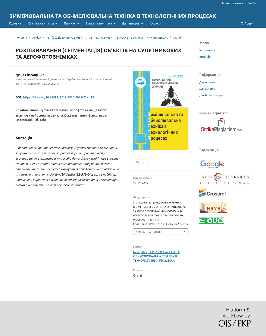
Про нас (70, 23)
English (204, 57)
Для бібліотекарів (211, 95)
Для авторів (131, 23)
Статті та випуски (41, 23)
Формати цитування (149, 232)
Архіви (36, 37)
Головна (15, 23)
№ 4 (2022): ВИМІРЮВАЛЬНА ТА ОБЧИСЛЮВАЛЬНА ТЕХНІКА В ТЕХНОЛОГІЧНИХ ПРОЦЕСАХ (107, 37)
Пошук (247, 23)
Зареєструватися (232, 3)
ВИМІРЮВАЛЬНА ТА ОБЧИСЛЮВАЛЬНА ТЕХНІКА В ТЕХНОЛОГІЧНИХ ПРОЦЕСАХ (112, 15)
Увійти (252, 3)
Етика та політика (99, 23)
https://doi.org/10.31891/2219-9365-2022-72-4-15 (58, 97)
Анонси (155, 23)
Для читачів (207, 82)
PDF (142, 163)
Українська (207, 50)
